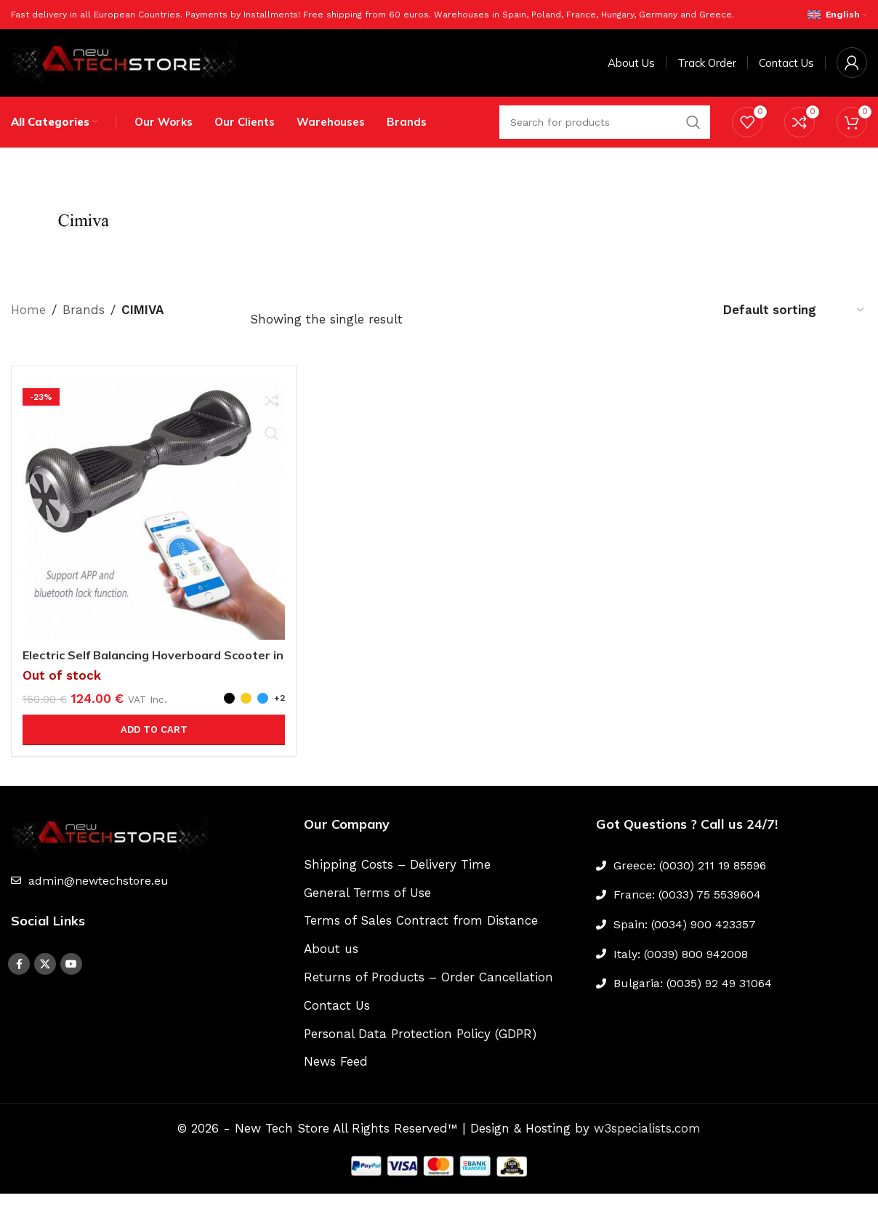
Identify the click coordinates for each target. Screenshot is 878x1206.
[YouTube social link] (71, 977)
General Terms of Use (367, 905)
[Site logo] (127, 67)
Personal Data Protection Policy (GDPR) (420, 1046)
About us (331, 961)
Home (28, 322)
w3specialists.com (647, 1141)
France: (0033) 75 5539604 (687, 907)
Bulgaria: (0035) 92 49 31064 (692, 996)
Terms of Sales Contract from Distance (421, 933)
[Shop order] (794, 322)
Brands (84, 322)
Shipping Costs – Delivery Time (397, 876)
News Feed (336, 1074)
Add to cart (154, 741)
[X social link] (45, 977)
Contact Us (337, 1017)
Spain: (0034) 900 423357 (684, 937)
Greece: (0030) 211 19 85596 (689, 878)
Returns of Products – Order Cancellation (428, 989)
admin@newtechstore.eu (98, 893)
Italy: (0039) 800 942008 (680, 966)
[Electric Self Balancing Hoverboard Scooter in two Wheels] (154, 521)
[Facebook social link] (19, 977)
